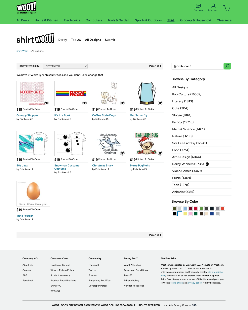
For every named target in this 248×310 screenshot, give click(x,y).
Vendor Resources (134, 285)
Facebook (94, 265)
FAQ (24, 275)
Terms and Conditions (136, 270)
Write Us (55, 290)
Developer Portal (98, 285)
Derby (62, 40)
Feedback (27, 280)
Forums (198, 8)
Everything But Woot (100, 280)
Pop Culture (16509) (186, 94)
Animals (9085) (183, 192)
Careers (26, 270)
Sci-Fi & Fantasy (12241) (189, 143)
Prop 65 (128, 275)
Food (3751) (180, 150)
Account (213, 8)
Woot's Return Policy (62, 270)
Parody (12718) (183, 122)
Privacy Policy (131, 280)
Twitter (93, 270)
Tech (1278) (180, 185)
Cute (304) (180, 108)
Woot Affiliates (132, 265)
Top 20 (76, 40)
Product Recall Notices (63, 280)
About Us (27, 265)
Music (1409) (181, 178)
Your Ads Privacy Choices (177, 305)
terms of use (177, 283)
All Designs (93, 40)
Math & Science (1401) (188, 129)
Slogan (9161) (181, 115)
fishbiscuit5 (101, 119)
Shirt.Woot (35, 38)
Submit (110, 40)
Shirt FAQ (56, 285)
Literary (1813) (182, 101)
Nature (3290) (182, 136)
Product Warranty (60, 275)
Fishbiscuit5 (26, 119)
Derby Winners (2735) (188, 164)
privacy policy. (194, 283)
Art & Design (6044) (186, 157)
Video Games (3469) (187, 171)
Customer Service (60, 265)
